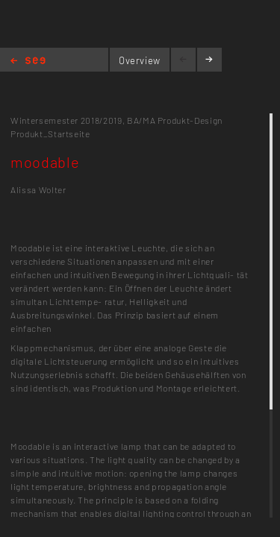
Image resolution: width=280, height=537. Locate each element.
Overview (140, 60)
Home (28, 61)
